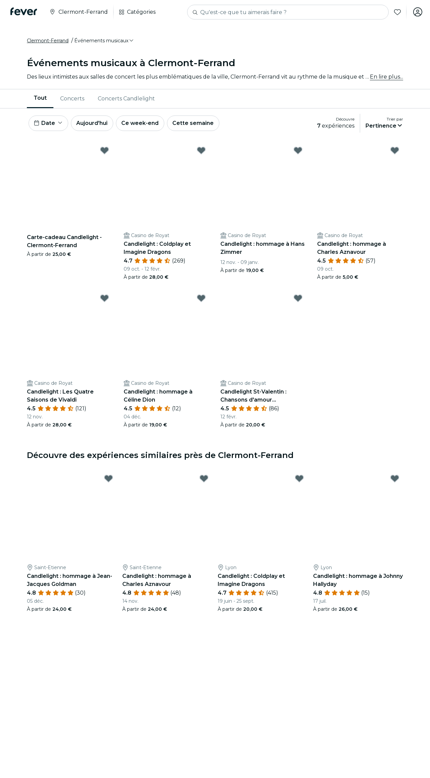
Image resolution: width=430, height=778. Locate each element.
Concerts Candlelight (126, 99)
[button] (104, 41)
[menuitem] (40, 99)
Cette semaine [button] (194, 124)
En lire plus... (386, 77)
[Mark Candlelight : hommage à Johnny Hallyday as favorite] (394, 479)
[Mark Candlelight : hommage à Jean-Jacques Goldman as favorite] (108, 479)
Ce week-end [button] (141, 124)
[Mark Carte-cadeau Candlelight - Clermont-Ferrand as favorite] (104, 151)
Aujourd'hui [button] (92, 124)
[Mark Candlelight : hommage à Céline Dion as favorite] (201, 299)
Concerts (72, 99)
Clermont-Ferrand (48, 41)
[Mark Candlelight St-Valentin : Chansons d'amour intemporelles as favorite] (298, 299)
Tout (40, 98)
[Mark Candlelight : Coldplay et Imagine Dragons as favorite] (201, 151)
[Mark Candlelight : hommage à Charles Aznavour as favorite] (394, 151)
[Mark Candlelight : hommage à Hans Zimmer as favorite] (298, 151)
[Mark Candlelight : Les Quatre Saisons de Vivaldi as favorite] (104, 299)
